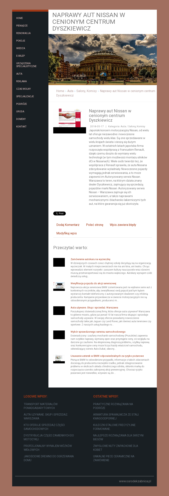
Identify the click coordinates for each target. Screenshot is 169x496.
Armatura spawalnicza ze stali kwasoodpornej (116, 416)
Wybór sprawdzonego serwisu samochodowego (98, 331)
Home (60, 91)
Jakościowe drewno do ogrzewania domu (49, 458)
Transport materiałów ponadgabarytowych (40, 406)
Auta (70, 91)
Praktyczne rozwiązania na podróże (113, 406)
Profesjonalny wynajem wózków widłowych (48, 447)
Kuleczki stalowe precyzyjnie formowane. (114, 426)
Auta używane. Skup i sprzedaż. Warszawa (94, 307)
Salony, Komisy (86, 91)
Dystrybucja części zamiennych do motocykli (49, 437)
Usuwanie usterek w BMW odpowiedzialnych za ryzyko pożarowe (107, 355)
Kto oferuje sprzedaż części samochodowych (44, 426)
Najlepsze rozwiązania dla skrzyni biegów (118, 437)
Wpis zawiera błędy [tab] (123, 225)
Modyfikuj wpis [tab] (66, 233)
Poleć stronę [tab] (94, 225)
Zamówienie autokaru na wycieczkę (90, 259)
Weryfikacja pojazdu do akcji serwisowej (93, 283)
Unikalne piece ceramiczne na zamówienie (113, 458)
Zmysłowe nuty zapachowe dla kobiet (115, 447)
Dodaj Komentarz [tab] (67, 225)
